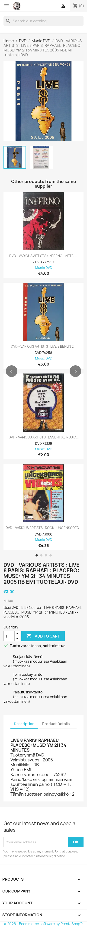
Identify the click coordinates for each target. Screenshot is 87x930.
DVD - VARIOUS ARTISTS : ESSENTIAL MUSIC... (44, 437)
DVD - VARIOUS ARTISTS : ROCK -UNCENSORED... (44, 528)
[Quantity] (9, 636)
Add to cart (43, 636)
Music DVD (43, 268)
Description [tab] (24, 723)
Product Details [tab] (56, 723)
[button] (11, 371)
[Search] (43, 21)
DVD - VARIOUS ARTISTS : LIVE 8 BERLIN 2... (43, 346)
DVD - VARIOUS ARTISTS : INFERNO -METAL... (43, 256)
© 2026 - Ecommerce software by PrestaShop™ (43, 923)
